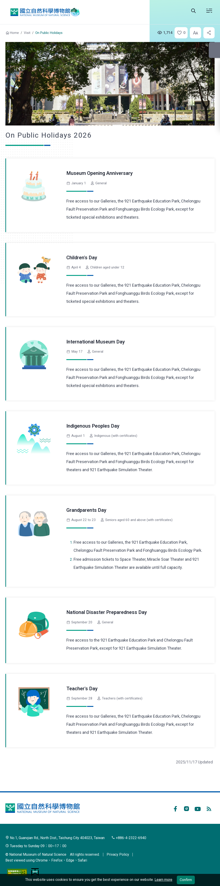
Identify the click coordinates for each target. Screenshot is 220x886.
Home (14, 33)
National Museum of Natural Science (43, 12)
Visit (27, 33)
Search (193, 10)
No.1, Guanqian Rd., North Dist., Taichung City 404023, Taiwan (55, 838)
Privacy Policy (118, 854)
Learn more (163, 879)
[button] (179, 32)
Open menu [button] (209, 10)
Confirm (186, 880)
